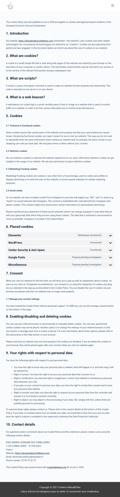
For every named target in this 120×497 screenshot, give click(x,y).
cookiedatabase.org (56, 467)
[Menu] (112, 5)
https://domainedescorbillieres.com (36, 41)
